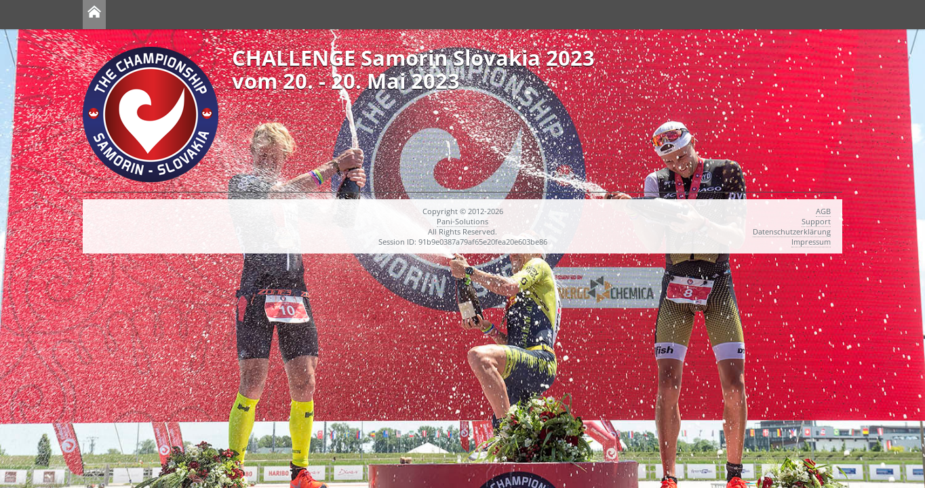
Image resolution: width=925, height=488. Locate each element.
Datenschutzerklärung (792, 231)
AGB (823, 211)
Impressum (811, 242)
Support (816, 221)
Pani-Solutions (462, 221)
